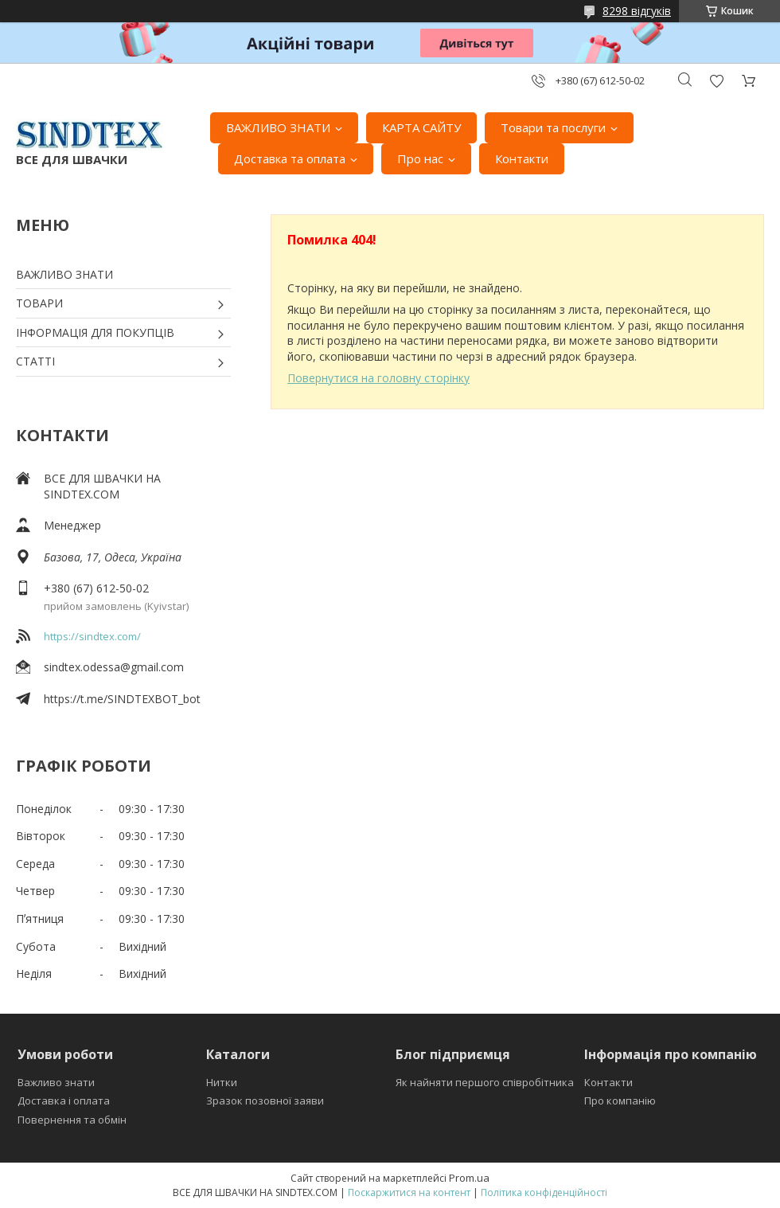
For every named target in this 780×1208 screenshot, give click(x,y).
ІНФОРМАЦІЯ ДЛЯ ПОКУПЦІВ (95, 332)
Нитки (221, 1082)
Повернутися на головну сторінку (378, 377)
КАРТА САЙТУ (421, 127)
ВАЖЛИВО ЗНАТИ (278, 127)
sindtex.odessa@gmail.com (114, 666)
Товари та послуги (553, 127)
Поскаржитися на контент (409, 1192)
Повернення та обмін (72, 1119)
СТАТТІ (35, 361)
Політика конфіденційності (544, 1192)
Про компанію (620, 1100)
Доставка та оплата (289, 158)
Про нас (420, 158)
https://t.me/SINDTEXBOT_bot (122, 698)
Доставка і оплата (64, 1100)
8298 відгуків (637, 10)
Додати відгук (716, 81)
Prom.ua (469, 1178)
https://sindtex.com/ (92, 636)
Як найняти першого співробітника (485, 1082)
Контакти (521, 158)
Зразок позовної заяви (265, 1100)
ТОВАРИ (39, 303)
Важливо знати (56, 1082)
